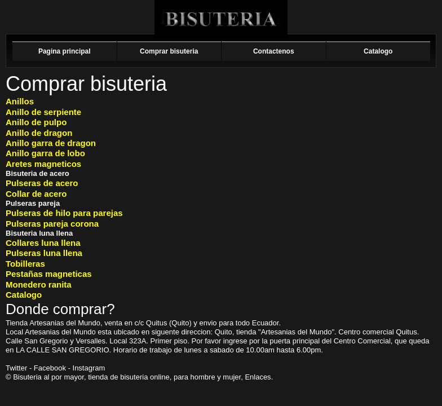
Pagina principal (64, 51)
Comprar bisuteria (169, 51)
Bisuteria (221, 19)
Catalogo (378, 51)
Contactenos (273, 51)
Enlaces (258, 377)
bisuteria (134, 377)
